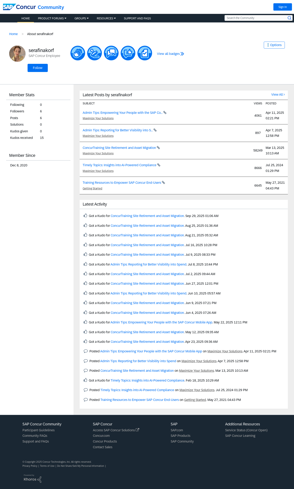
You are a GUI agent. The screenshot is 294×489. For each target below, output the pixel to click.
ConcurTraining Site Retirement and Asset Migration (120, 147)
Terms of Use (47, 466)
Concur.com (101, 435)
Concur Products (105, 441)
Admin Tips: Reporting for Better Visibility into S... (118, 130)
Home (13, 34)
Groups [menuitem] (80, 18)
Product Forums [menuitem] (51, 18)
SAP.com (177, 430)
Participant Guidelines (38, 430)
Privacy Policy (29, 466)
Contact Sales (102, 447)
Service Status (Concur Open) (246, 430)
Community (51, 7)
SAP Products (180, 435)
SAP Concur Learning (240, 435)
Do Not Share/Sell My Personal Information (80, 466)
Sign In (282, 7)
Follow (37, 68)
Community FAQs (34, 435)
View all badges (168, 53)
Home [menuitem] (25, 18)
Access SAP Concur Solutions (116, 430)
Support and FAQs (35, 441)
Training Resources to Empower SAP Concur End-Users (122, 182)
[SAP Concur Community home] (19, 7)
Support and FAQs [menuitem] (137, 18)
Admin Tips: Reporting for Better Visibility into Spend (148, 264)
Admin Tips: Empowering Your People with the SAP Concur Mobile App (161, 322)
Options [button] (276, 45)
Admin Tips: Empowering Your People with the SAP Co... (123, 112)
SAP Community (182, 441)
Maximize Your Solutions (98, 118)
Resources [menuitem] (105, 18)
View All (277, 94)
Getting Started (92, 188)
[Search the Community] (259, 18)
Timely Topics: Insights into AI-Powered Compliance (120, 165)
